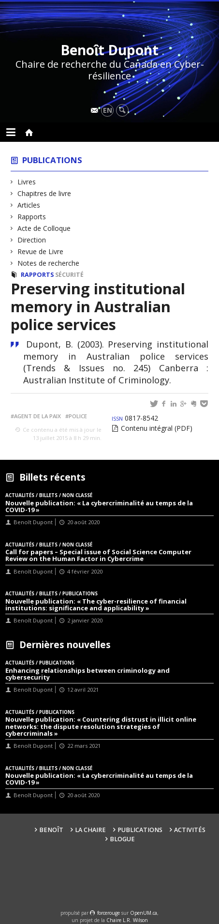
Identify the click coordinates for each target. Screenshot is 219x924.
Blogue (122, 839)
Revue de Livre (40, 251)
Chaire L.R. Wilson (127, 920)
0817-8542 (135, 418)
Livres (27, 181)
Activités (189, 830)
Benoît (51, 830)
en (107, 110)
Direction (32, 239)
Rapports (32, 216)
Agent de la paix (37, 416)
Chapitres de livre (44, 193)
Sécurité (69, 275)
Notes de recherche (48, 263)
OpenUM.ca (143, 912)
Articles (29, 205)
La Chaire (90, 830)
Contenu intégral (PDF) (156, 428)
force (108, 912)
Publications (52, 160)
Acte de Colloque (44, 228)
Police (78, 416)
